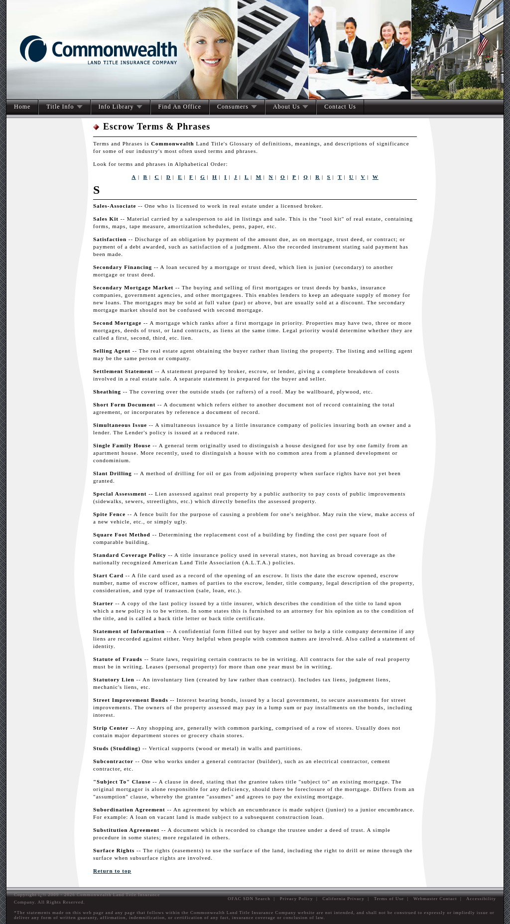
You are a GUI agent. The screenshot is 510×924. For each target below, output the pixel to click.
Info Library (116, 106)
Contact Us (340, 106)
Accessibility (481, 898)
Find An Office (179, 106)
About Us (286, 106)
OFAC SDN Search (249, 898)
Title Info (60, 106)
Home (22, 106)
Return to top (112, 871)
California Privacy (344, 898)
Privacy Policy (296, 898)
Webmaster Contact (435, 898)
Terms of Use (389, 898)
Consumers (233, 106)
